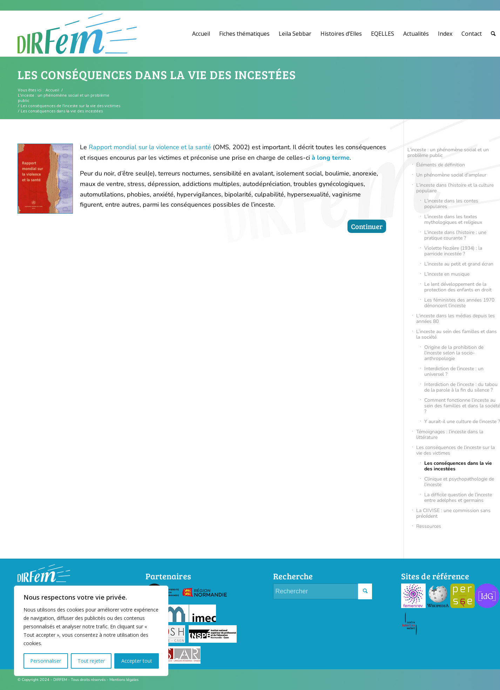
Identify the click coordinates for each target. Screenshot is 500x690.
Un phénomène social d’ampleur (451, 175)
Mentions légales (123, 679)
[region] (91, 631)
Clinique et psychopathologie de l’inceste (459, 482)
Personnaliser (45, 660)
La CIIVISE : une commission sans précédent (453, 513)
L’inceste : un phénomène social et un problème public (448, 152)
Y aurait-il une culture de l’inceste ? (462, 421)
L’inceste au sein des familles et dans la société (456, 334)
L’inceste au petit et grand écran (458, 264)
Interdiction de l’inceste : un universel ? (454, 371)
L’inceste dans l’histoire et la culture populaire (455, 188)
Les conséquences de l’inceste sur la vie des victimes (455, 450)
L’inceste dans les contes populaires (451, 204)
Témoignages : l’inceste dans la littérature (449, 434)
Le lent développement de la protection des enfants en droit (458, 287)
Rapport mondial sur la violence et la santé (150, 147)
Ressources (428, 526)
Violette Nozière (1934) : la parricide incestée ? (453, 251)
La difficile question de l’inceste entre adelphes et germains (458, 497)
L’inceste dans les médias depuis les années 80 (455, 318)
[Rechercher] (493, 33)
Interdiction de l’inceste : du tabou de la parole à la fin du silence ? (461, 387)
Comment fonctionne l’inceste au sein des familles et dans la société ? (462, 406)
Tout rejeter (91, 660)
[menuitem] (201, 33)
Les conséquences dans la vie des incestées (157, 74)
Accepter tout (136, 660)
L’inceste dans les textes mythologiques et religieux (453, 219)
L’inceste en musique (446, 274)
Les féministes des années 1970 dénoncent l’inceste (459, 303)
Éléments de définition (440, 164)
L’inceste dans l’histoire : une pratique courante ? (455, 235)
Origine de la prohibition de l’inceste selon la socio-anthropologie (454, 353)
